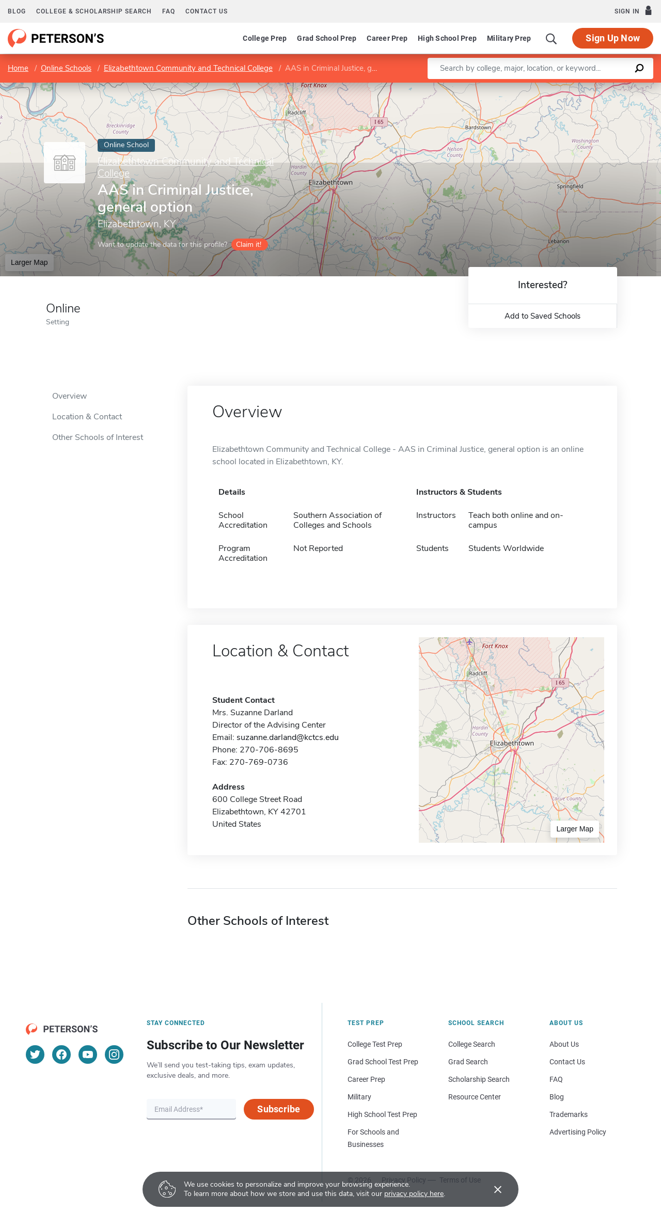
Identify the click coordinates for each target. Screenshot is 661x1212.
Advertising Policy (577, 1132)
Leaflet (536, 87)
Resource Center (474, 1097)
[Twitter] (35, 1054)
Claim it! (248, 244)
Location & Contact (87, 416)
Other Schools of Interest (97, 437)
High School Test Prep (382, 1114)
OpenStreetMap (591, 87)
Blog (17, 11)
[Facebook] (61, 1054)
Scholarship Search (479, 1079)
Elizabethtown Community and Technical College (188, 68)
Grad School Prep (326, 38)
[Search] (551, 38)
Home (18, 68)
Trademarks (568, 1114)
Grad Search (468, 1062)
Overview (69, 396)
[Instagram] (114, 1054)
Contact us (206, 11)
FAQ (168, 11)
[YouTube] (87, 1054)
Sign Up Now (613, 38)
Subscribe (278, 1109)
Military (359, 1097)
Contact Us (567, 1062)
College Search (471, 1044)
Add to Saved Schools (542, 316)
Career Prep (387, 38)
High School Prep (447, 38)
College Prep (265, 38)
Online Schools (66, 68)
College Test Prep (375, 1044)
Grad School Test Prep (383, 1062)
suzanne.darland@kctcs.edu (288, 737)
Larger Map (29, 262)
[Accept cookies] (490, 1189)
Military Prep (509, 38)
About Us (564, 1044)
